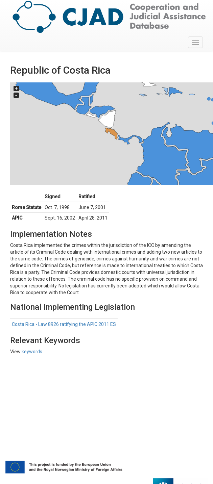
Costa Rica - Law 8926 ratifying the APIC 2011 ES (64, 324)
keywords (32, 351)
